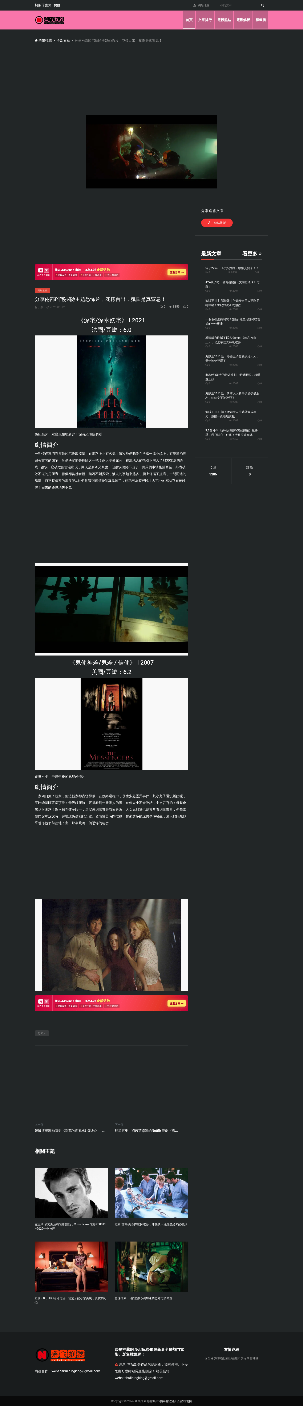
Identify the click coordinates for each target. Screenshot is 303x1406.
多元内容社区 (249, 1358)
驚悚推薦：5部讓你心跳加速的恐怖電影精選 (143, 1298)
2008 (233, 346)
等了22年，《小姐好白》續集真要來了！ (232, 268)
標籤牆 (261, 20)
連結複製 (217, 222)
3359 (174, 306)
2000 (232, 272)
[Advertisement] (161, 74)
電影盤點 (224, 20)
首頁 (188, 20)
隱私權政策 (167, 1401)
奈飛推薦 (43, 40)
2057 (233, 438)
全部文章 (63, 41)
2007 (233, 327)
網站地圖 (200, 5)
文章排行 (204, 20)
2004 (233, 290)
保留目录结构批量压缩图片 (222, 1358)
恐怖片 (42, 1033)
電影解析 (243, 20)
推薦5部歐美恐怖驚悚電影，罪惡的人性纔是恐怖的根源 (151, 1224)
